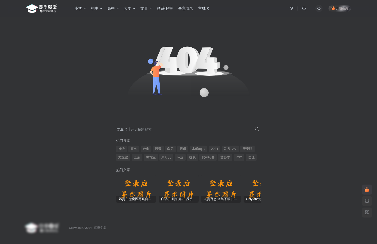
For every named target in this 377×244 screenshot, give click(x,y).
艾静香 (225, 157)
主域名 (203, 8)
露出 (133, 149)
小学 (80, 8)
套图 (170, 149)
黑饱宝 (151, 157)
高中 (113, 8)
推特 (121, 149)
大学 (129, 8)
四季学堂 (100, 227)
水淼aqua (198, 149)
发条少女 (230, 149)
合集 (146, 149)
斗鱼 (180, 157)
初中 (96, 8)
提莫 (192, 157)
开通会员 (340, 8)
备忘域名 (185, 8)
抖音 (158, 149)
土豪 (137, 157)
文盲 (146, 8)
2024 (214, 149)
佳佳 (251, 157)
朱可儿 (166, 157)
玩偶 (183, 149)
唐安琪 (247, 149)
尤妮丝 (123, 157)
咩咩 (239, 157)
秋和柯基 (208, 157)
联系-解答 (165, 8)
